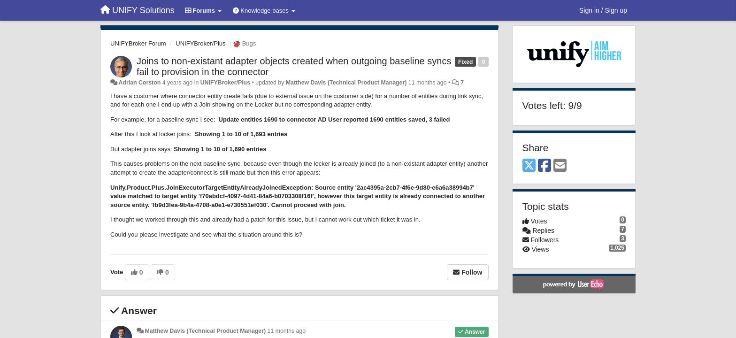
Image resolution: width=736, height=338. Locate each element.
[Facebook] (544, 166)
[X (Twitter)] (529, 166)
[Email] (560, 166)
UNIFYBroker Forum (138, 43)
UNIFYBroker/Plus (200, 43)
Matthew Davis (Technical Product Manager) (346, 82)
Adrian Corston (139, 82)
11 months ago (287, 331)
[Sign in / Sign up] (603, 10)
